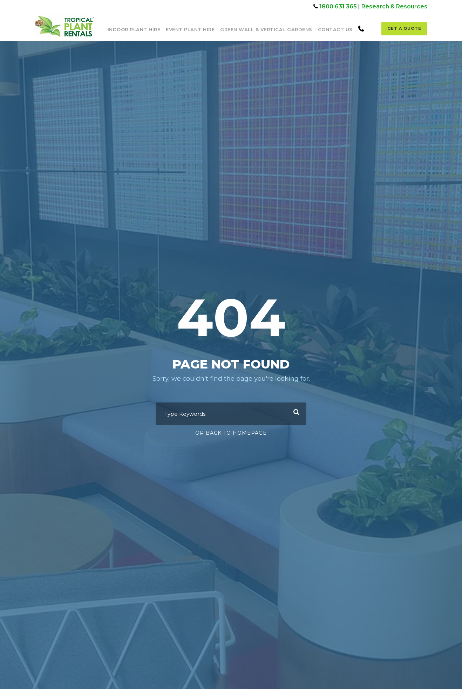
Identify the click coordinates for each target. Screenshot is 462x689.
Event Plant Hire (190, 29)
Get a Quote (404, 28)
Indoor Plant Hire (134, 29)
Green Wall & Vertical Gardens (266, 29)
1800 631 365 (338, 6)
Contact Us (335, 29)
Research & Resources (394, 6)
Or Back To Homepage (231, 433)
